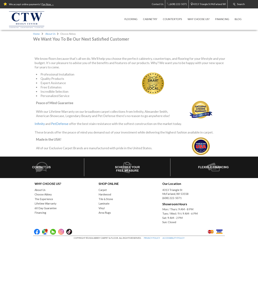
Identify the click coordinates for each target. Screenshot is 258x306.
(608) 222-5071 (172, 262)
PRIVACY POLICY (152, 302)
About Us (50, 33)
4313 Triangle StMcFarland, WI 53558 (175, 256)
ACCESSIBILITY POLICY (174, 302)
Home (36, 33)
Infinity (40, 188)
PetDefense (59, 188)
